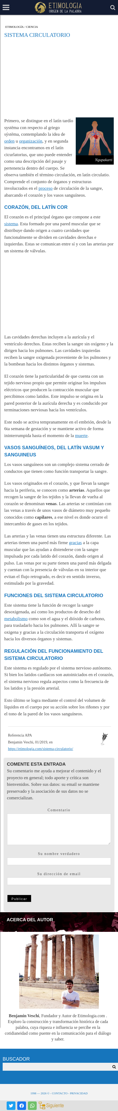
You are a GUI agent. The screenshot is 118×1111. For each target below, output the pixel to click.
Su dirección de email (59, 874)
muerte (81, 435)
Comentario (59, 810)
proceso (46, 188)
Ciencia (32, 26)
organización (30, 141)
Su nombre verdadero (59, 854)
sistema (11, 223)
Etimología (14, 26)
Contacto (60, 1093)
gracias (75, 542)
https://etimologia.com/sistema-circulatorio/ (40, 749)
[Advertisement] (59, 78)
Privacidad (78, 1093)
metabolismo (16, 618)
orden (9, 141)
